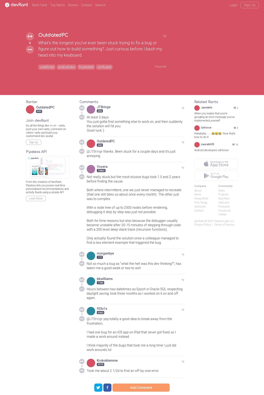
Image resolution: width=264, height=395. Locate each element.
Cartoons (223, 202)
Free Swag (200, 202)
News (197, 194)
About (197, 190)
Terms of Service (224, 224)
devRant (199, 221)
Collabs (86, 5)
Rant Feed (39, 5)
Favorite (161, 67)
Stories (73, 5)
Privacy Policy (202, 224)
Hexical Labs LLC (224, 221)
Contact (199, 210)
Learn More (36, 198)
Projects (223, 194)
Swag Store (201, 198)
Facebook (224, 210)
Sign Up (249, 5)
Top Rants (57, 5)
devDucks (200, 206)
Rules (221, 190)
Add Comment (141, 388)
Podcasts (224, 206)
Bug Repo (224, 198)
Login (233, 5)
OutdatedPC (53, 35)
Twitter (222, 214)
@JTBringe (95, 151)
